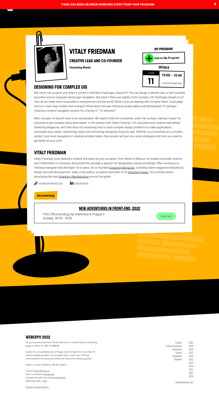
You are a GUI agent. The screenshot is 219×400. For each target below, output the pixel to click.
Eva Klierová (48, 374)
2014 (191, 362)
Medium (178, 359)
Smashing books (138, 172)
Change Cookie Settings (37, 387)
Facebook (177, 349)
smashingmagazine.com (51, 183)
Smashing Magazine (122, 167)
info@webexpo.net (184, 382)
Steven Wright (58, 377)
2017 (191, 352)
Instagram (177, 356)
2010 (191, 376)
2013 (191, 366)
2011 (191, 372)
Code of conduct (174, 346)
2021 (191, 342)
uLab (44, 381)
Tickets (178, 342)
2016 (191, 356)
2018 (191, 349)
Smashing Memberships (74, 176)
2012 (191, 369)
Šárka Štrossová (41, 371)
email (28, 346)
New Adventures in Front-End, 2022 (109, 208)
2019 (191, 346)
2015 (191, 359)
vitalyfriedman (81, 183)
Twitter (178, 352)
